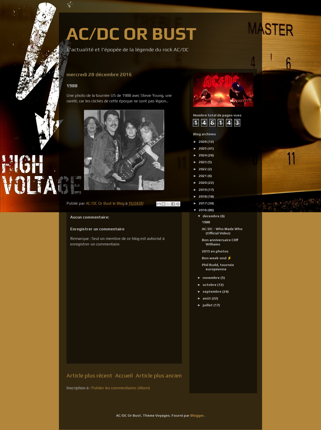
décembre (211, 216)
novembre (211, 278)
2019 (203, 190)
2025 (203, 148)
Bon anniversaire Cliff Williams (220, 242)
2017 (203, 203)
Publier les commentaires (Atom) (120, 387)
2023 (203, 162)
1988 (206, 222)
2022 (203, 169)
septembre (212, 291)
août (207, 298)
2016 (203, 210)
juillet (208, 305)
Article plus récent (89, 375)
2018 (203, 196)
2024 (203, 155)
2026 (203, 142)
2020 (203, 183)
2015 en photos (215, 251)
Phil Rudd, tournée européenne (218, 267)
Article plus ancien (159, 375)
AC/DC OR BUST (131, 33)
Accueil (124, 375)
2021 (203, 176)
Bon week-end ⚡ (216, 258)
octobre (210, 285)
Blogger (197, 415)
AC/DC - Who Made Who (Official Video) (222, 231)
